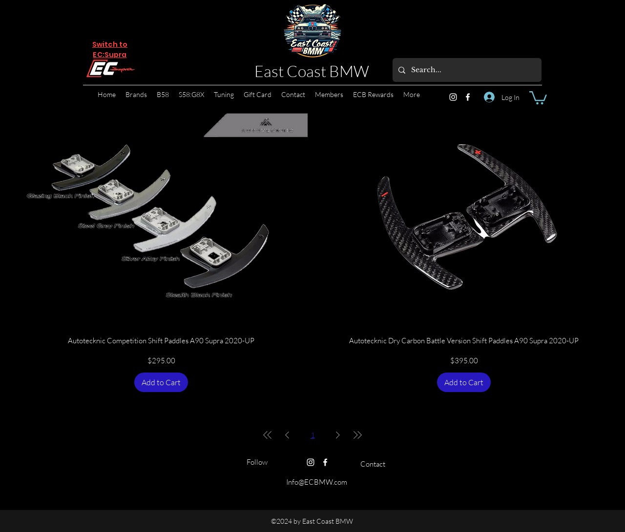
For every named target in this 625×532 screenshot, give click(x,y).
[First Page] (267, 435)
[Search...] (466, 70)
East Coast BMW (311, 70)
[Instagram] (453, 97)
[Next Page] (338, 435)
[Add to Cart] (161, 382)
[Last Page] (357, 435)
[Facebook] (468, 97)
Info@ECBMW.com (316, 482)
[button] (538, 97)
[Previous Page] (287, 435)
